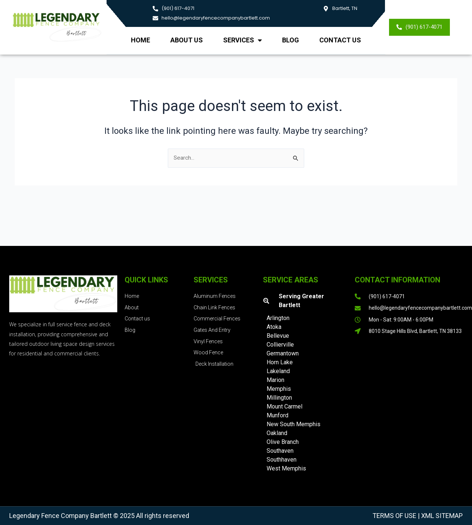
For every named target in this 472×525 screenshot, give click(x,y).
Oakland (277, 433)
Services (242, 40)
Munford (277, 415)
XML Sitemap (441, 515)
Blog (290, 40)
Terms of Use (394, 515)
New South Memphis (293, 424)
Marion (275, 379)
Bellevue (278, 335)
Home (140, 40)
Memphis (279, 388)
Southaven (280, 450)
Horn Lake (280, 362)
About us (186, 40)
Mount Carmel (284, 406)
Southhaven (281, 459)
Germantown (283, 353)
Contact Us (340, 40)
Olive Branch (283, 441)
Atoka (274, 326)
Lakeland (278, 371)
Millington (279, 397)
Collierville (280, 344)
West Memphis (286, 468)
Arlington (278, 317)
